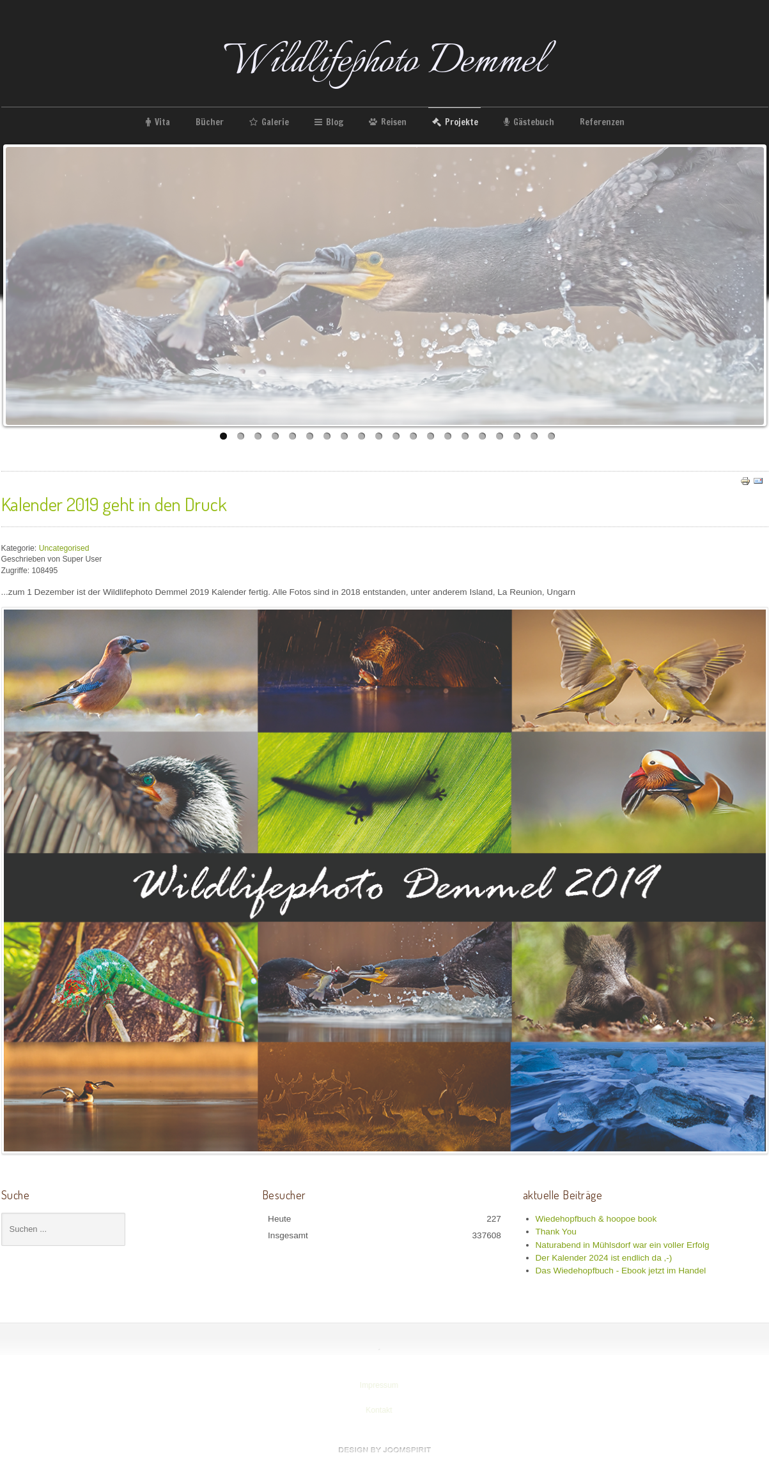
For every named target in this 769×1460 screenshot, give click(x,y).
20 (551, 436)
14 (447, 436)
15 (465, 436)
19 (534, 436)
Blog (334, 122)
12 (413, 436)
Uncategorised (64, 547)
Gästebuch (533, 122)
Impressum (378, 1385)
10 (378, 436)
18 (516, 436)
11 (396, 436)
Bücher (210, 122)
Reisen (394, 122)
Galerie (275, 122)
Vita (162, 122)
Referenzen (602, 122)
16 (482, 436)
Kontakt (377, 1410)
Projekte (461, 122)
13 (430, 436)
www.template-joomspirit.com (385, 1449)
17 (499, 436)
